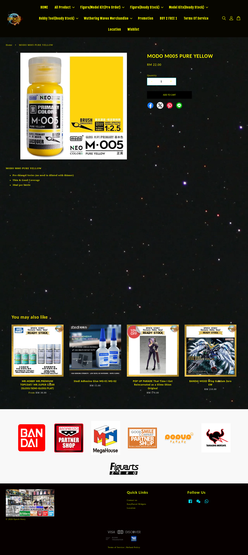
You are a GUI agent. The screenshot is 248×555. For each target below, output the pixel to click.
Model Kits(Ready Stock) (188, 7)
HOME (44, 7)
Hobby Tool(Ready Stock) (58, 18)
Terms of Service (116, 547)
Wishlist (133, 29)
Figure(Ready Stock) (146, 7)
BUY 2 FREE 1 (168, 18)
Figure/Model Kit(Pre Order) (102, 7)
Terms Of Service (196, 18)
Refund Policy (133, 547)
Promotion (145, 18)
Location (114, 29)
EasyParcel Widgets (136, 504)
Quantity (152, 75)
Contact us (132, 500)
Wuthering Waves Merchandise (108, 18)
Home (9, 45)
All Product (65, 7)
